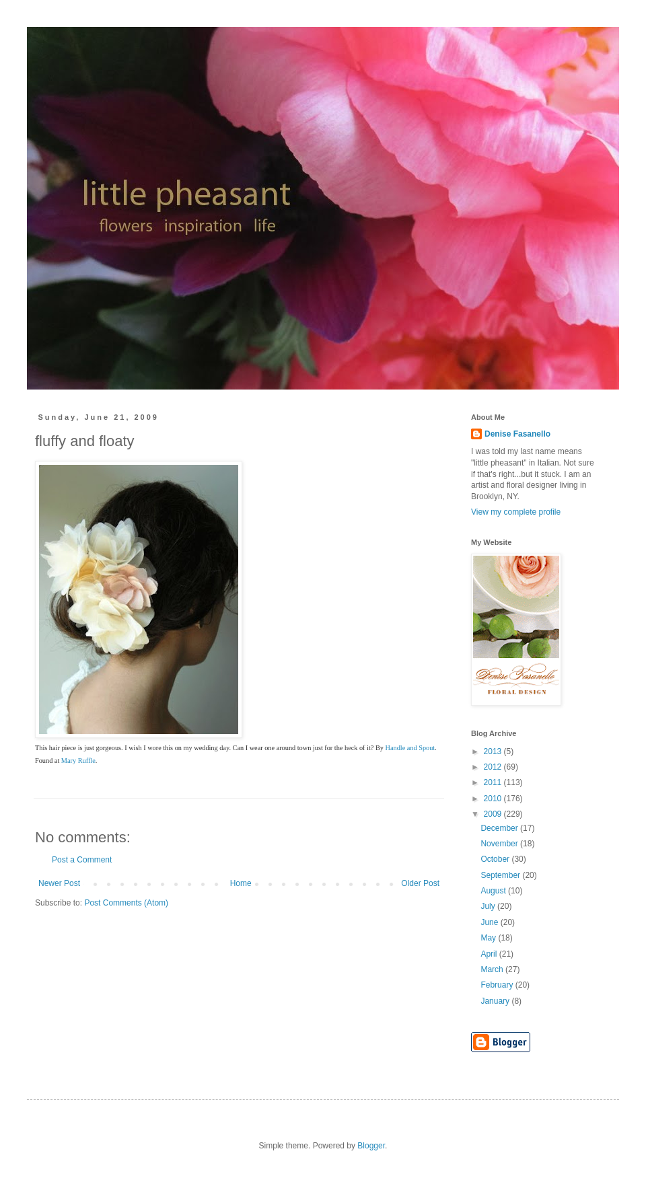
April (489, 954)
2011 (494, 782)
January (495, 1001)
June (490, 922)
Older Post (420, 883)
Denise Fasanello (517, 434)
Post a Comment (82, 859)
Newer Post (59, 883)
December (500, 828)
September (501, 875)
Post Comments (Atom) (126, 903)
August (494, 890)
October (495, 859)
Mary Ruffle (78, 760)
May (489, 938)
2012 (494, 767)
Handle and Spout (410, 747)
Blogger (371, 1145)
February (497, 985)
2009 (494, 814)
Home (241, 883)
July (488, 906)
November (500, 843)
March (492, 969)
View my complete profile (516, 512)
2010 (494, 798)
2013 (494, 751)
